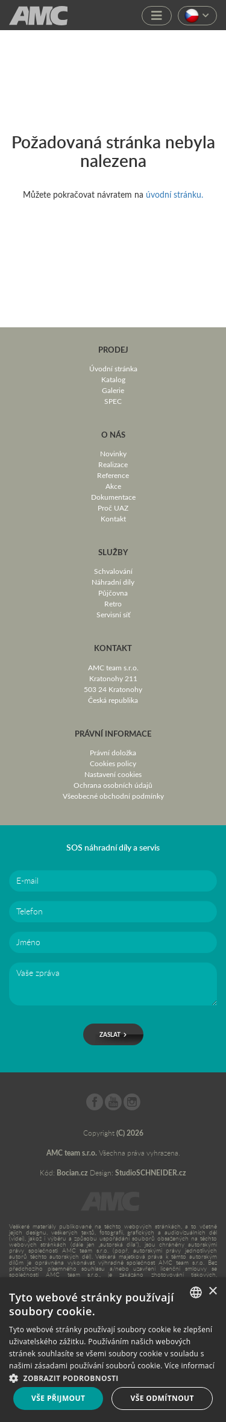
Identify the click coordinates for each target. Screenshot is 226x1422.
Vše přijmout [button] (58, 1398)
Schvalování (113, 571)
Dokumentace (113, 497)
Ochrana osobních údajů (113, 785)
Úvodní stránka (113, 368)
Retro (113, 603)
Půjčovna (113, 592)
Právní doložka (113, 752)
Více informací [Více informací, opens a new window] (190, 1366)
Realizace (113, 464)
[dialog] (113, 1349)
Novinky (113, 453)
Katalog (113, 379)
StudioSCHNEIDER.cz (150, 1173)
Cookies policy (113, 763)
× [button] (212, 1291)
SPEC (113, 401)
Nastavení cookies (113, 774)
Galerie (113, 390)
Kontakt (113, 518)
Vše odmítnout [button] (162, 1398)
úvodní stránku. (174, 194)
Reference (113, 475)
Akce (113, 486)
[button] (113, 1377)
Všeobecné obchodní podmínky (113, 796)
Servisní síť (113, 614)
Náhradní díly (113, 582)
